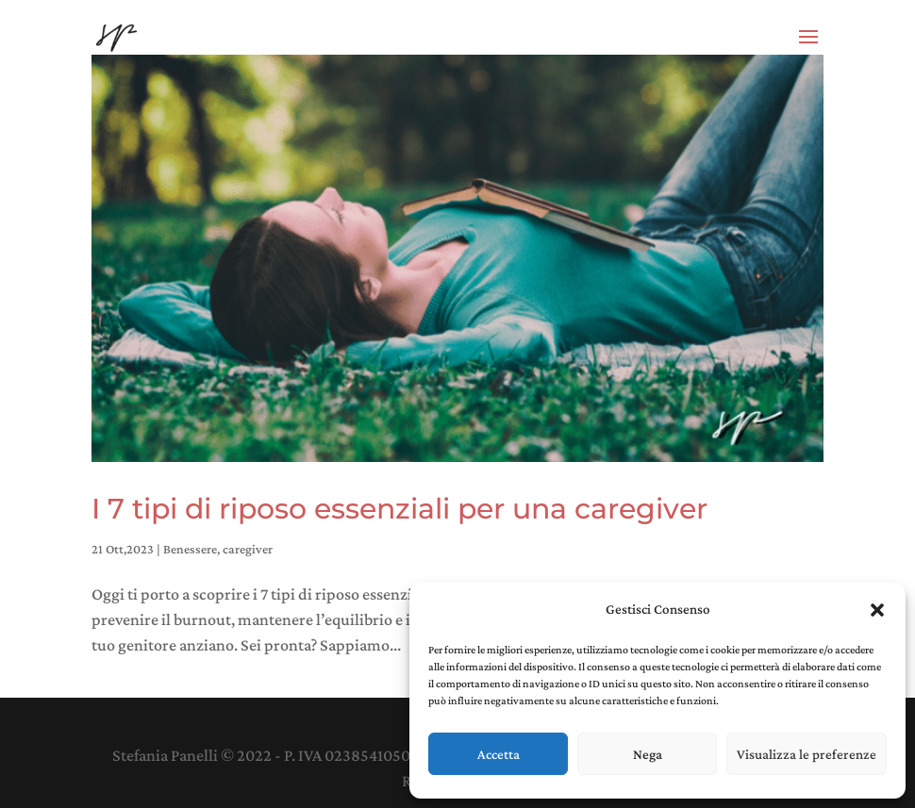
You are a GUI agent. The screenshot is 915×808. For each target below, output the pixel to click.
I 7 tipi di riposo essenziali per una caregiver (399, 508)
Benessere (190, 548)
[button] (877, 610)
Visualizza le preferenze (806, 754)
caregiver (248, 548)
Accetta (498, 754)
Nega (647, 754)
